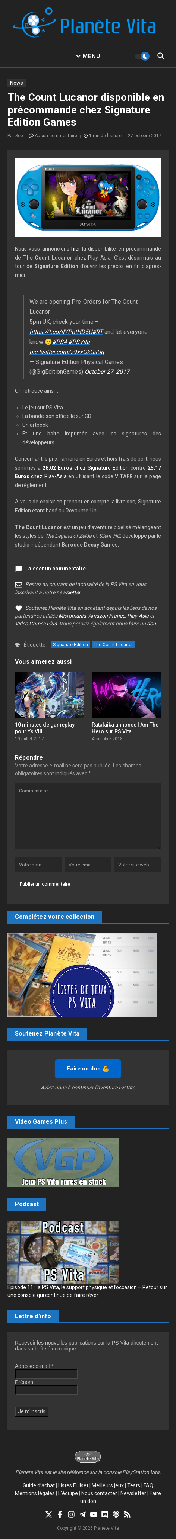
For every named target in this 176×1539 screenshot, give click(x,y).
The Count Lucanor (113, 644)
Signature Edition (70, 644)
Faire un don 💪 (88, 1068)
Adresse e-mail (34, 1366)
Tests (133, 1485)
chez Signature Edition (86, 468)
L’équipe (68, 1493)
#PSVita (79, 341)
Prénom (24, 1382)
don (151, 624)
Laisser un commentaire (55, 569)
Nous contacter (99, 1493)
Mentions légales (35, 1493)
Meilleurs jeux (108, 1485)
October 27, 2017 (107, 371)
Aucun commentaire (56, 135)
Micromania (72, 616)
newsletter (68, 592)
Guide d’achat (39, 1485)
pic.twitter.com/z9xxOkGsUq (66, 351)
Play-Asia (138, 616)
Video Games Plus (36, 624)
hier (75, 249)
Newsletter (133, 1493)
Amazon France (106, 616)
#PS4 (59, 341)
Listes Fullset (73, 1485)
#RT (97, 331)
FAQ (148, 1485)
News (16, 83)
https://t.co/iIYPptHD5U (60, 331)
